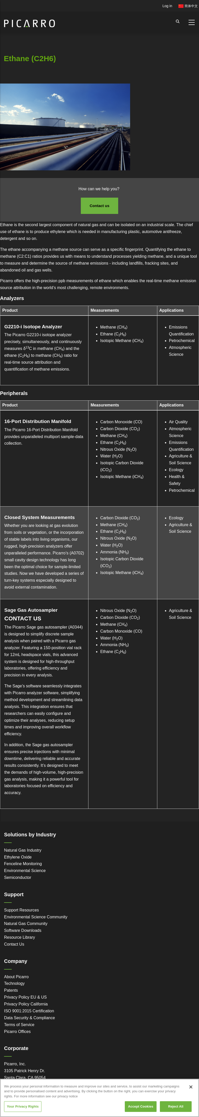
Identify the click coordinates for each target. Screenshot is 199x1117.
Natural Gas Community (26, 923)
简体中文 (188, 6)
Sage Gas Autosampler (30, 610)
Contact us (100, 205)
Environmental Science (25, 870)
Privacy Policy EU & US (25, 997)
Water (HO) (111, 456)
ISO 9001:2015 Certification (29, 1011)
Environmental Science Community (35, 917)
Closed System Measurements (39, 517)
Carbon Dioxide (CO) (120, 429)
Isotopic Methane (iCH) (121, 340)
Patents (11, 990)
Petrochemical (182, 340)
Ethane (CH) (113, 334)
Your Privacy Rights (23, 1106)
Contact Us (14, 944)
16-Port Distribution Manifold (37, 421)
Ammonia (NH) (114, 552)
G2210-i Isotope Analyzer (33, 326)
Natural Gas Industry (22, 850)
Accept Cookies (140, 1106)
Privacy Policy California (26, 1004)
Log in (167, 6)
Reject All (175, 1106)
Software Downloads (22, 930)
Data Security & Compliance (29, 1018)
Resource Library (19, 937)
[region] (99, 1098)
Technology (14, 983)
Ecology (176, 470)
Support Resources (21, 910)
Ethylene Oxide (18, 857)
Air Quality (178, 422)
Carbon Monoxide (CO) (121, 422)
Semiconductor (17, 877)
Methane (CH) (113, 327)
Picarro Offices (17, 1031)
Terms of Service (19, 1025)
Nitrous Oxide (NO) (118, 449)
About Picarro (16, 977)
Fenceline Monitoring (23, 864)
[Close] (190, 1087)
